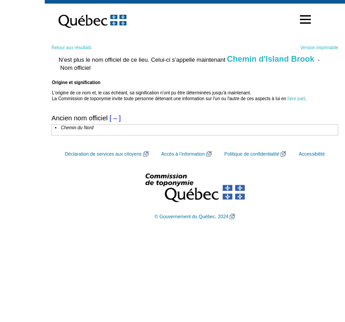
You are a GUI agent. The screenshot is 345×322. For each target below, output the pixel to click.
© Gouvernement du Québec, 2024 (192, 216)
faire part (296, 98)
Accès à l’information (183, 154)
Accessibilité (312, 154)
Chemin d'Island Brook (270, 59)
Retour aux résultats (71, 47)
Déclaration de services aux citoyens (103, 154)
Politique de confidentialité (251, 154)
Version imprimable (319, 47)
